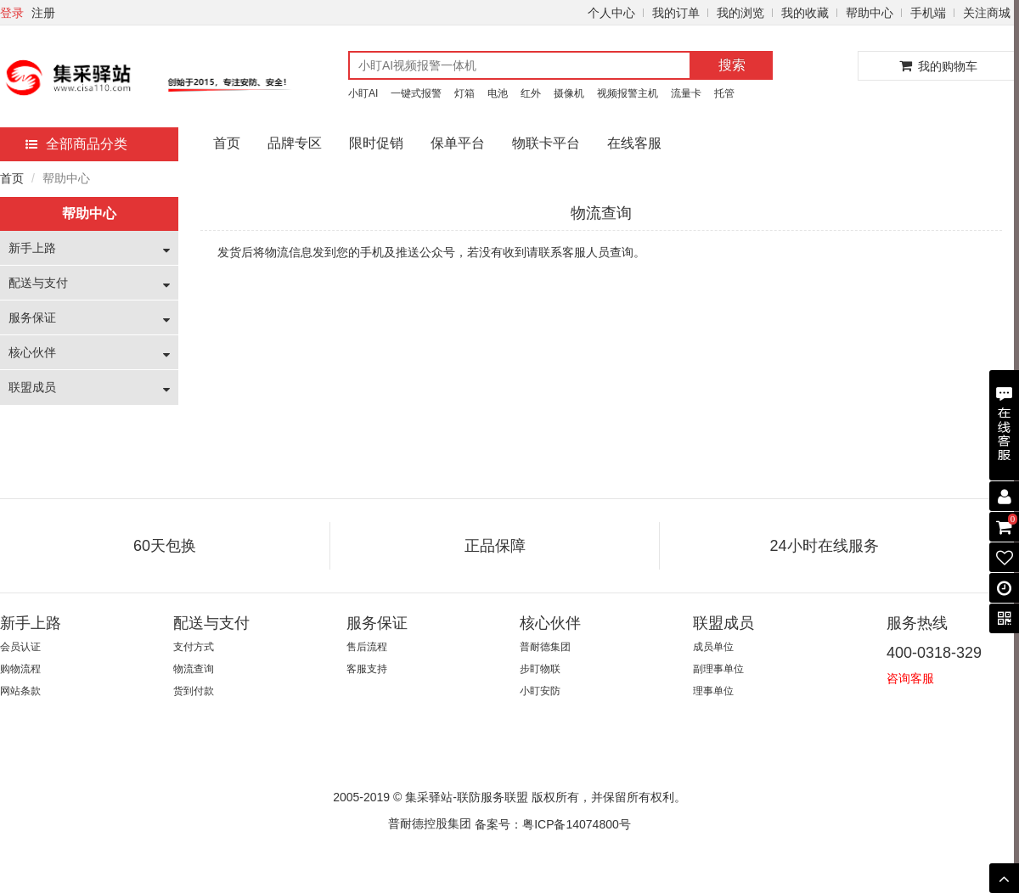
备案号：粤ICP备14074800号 (553, 824)
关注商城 (987, 13)
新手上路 (32, 248)
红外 (531, 93)
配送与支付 (38, 282)
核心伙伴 (32, 352)
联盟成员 (32, 387)
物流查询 (193, 669)
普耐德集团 (545, 647)
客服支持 (366, 669)
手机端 (928, 13)
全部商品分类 (76, 144)
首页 (226, 143)
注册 (43, 13)
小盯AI (363, 93)
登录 (12, 13)
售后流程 (366, 647)
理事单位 (713, 691)
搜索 (732, 65)
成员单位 (713, 647)
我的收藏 (805, 13)
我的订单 (676, 13)
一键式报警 (416, 93)
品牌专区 (294, 143)
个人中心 (611, 13)
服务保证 (32, 317)
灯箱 (464, 93)
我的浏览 (740, 13)
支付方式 (193, 647)
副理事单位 (718, 669)
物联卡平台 (546, 143)
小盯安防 (540, 691)
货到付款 (193, 691)
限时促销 (376, 143)
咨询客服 (910, 678)
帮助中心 (869, 13)
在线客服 (634, 143)
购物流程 (20, 669)
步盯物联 (540, 669)
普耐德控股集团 (429, 823)
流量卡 (686, 93)
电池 (497, 93)
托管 (724, 93)
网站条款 (20, 691)
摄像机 (569, 93)
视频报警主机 (627, 93)
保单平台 (458, 143)
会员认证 (20, 647)
